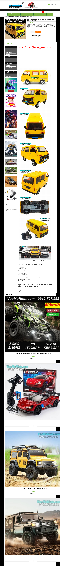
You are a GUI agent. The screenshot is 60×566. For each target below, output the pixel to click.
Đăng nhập (51, 0)
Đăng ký (55, 0)
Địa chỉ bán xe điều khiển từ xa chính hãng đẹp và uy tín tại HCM (11, 210)
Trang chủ (5, 16)
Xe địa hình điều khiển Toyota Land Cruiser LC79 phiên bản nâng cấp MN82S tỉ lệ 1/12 (33, 555)
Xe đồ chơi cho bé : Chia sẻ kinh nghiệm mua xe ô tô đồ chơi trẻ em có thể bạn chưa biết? (10, 215)
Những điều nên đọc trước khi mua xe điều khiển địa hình (10, 212)
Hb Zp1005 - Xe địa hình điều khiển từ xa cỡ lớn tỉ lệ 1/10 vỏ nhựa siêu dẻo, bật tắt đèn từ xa (33, 488)
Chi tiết (35, 358)
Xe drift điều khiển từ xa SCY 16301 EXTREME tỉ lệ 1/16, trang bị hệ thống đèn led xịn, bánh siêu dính (33, 420)
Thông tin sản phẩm (9, 43)
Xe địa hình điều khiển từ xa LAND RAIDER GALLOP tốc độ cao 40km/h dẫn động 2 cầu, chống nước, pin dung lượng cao (33, 353)
